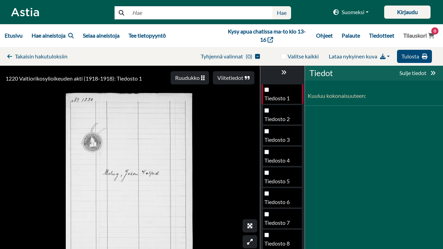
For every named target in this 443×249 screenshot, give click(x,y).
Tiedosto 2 (277, 119)
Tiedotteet (381, 35)
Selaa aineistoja (101, 35)
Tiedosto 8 (277, 243)
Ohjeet (324, 35)
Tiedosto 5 (277, 181)
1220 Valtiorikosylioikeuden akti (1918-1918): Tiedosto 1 (74, 78)
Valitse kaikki (303, 56)
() (230, 56)
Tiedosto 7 (277, 222)
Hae (282, 12)
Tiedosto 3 (277, 139)
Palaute (351, 35)
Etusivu (13, 35)
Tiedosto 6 (277, 202)
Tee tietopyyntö (147, 35)
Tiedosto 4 (277, 160)
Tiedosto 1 (277, 98)
